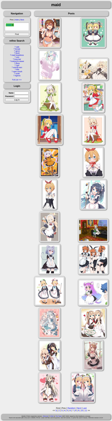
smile (18, 74)
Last (84, 408)
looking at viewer (17, 61)
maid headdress (18, 55)
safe (17, 47)
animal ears (17, 67)
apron (17, 51)
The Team (58, 416)
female (17, 49)
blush (18, 53)
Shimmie (45, 416)
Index (17, 20)
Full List (15, 80)
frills (17, 70)
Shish (52, 416)
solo (17, 57)
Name (11, 93)
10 (82, 410)
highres (17, 76)
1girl (17, 65)
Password (9, 96)
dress (17, 63)
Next (22, 20)
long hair (17, 59)
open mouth (17, 72)
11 (86, 410)
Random (71, 408)
